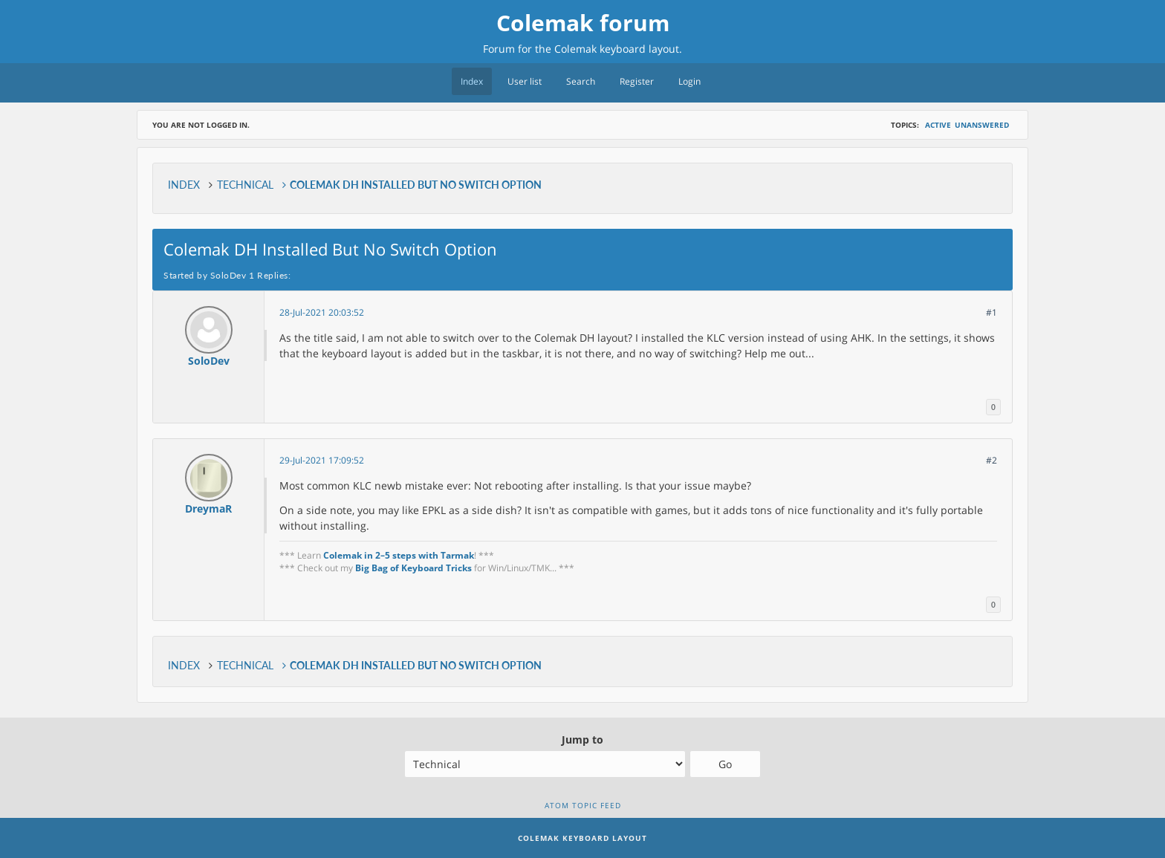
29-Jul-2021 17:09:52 (321, 460)
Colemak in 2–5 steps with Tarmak (398, 555)
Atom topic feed (583, 805)
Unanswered (982, 125)
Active (938, 125)
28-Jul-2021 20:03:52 (321, 312)
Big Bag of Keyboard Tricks (413, 568)
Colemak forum (582, 22)
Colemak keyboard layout (616, 49)
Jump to (582, 739)
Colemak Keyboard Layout (582, 838)
